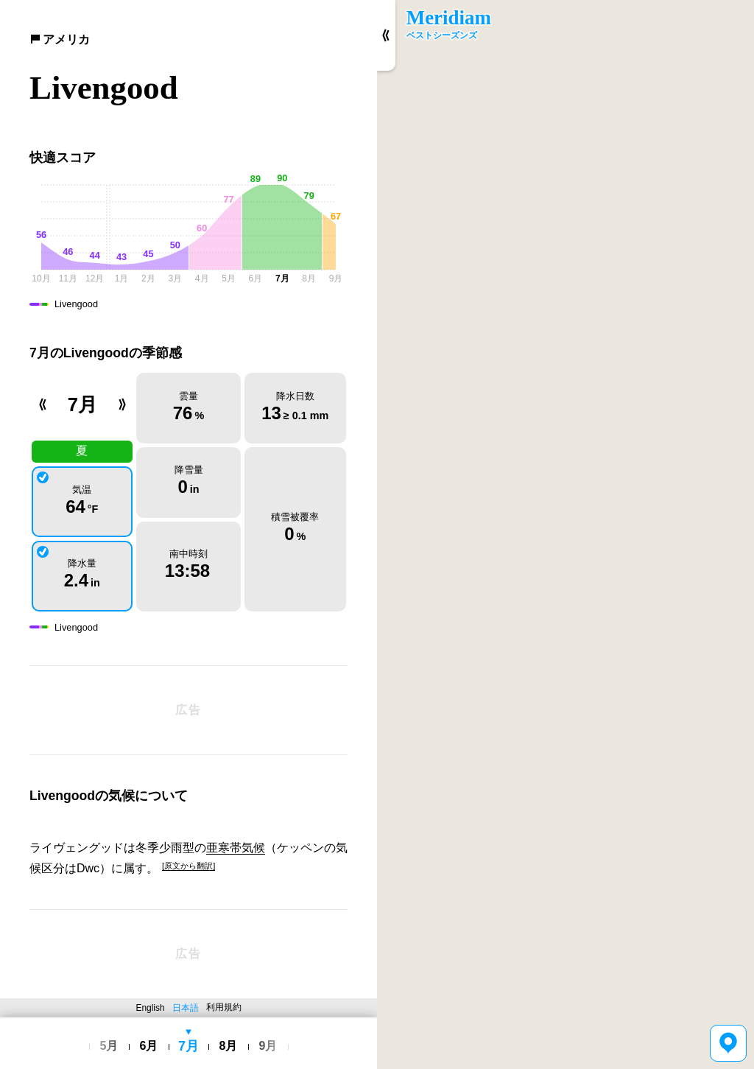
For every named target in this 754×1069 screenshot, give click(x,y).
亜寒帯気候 (235, 847)
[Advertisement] (188, 710)
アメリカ (59, 39)
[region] (565, 534)
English (150, 1008)
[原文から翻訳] (188, 865)
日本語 (185, 1008)
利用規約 (224, 1007)
